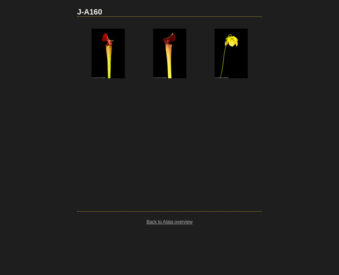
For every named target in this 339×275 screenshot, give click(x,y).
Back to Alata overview (170, 222)
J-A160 (89, 12)
